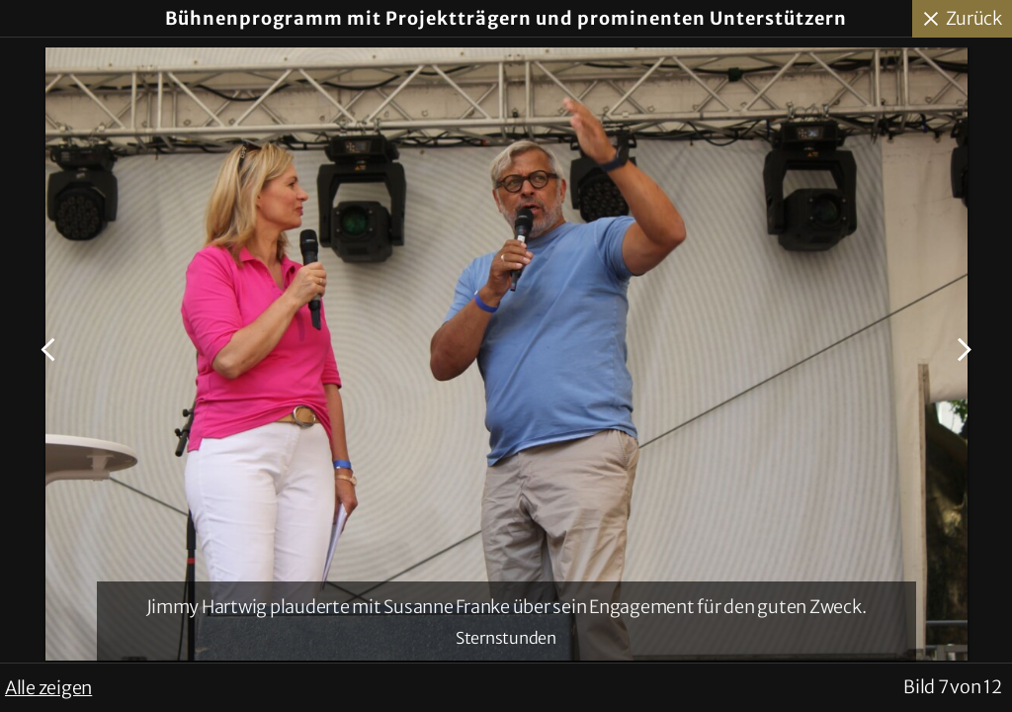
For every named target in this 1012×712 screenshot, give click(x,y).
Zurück (974, 18)
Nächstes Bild (961, 350)
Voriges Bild (50, 350)
